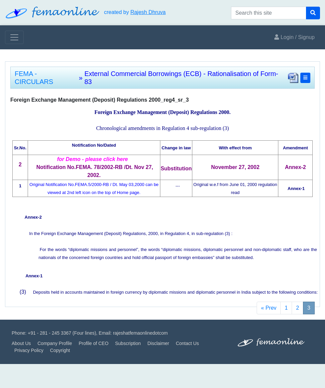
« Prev (268, 308)
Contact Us (187, 343)
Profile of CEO (93, 343)
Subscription (128, 343)
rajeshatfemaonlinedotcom (140, 333)
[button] (305, 78)
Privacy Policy (28, 350)
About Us (21, 343)
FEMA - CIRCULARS (34, 77)
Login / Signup (294, 37)
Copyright (60, 350)
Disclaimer (158, 343)
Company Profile (54, 343)
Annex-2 (33, 217)
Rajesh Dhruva (148, 12)
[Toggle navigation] (14, 37)
